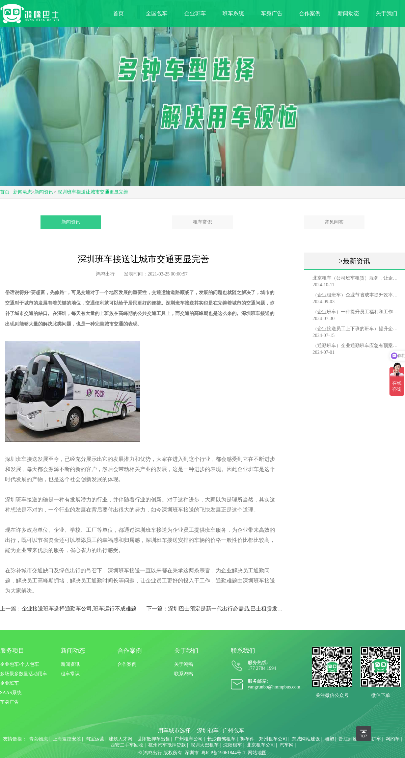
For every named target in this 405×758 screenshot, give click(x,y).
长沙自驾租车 (221, 738)
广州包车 (233, 730)
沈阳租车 (232, 745)
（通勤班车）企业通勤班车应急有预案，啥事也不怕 (356, 345)
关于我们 (386, 13)
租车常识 (202, 222)
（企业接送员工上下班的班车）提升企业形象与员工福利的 (356, 328)
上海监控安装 (67, 738)
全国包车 (156, 13)
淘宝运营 (94, 738)
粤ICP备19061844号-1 (223, 752)
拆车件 (247, 738)
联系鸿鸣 (183, 673)
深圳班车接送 (255, 313)
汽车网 (286, 745)
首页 (118, 13)
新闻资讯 (43, 191)
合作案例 (310, 13)
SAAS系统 (11, 692)
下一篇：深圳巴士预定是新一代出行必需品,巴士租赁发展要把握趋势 (216, 608)
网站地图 (257, 752)
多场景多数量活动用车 (23, 673)
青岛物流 (38, 738)
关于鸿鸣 (183, 664)
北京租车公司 (261, 745)
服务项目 (12, 650)
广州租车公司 (188, 738)
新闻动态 (348, 13)
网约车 (392, 738)
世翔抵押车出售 (153, 738)
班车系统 (233, 13)
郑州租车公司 (273, 738)
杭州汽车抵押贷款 (167, 745)
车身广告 (271, 13)
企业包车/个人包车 (19, 664)
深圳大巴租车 (204, 745)
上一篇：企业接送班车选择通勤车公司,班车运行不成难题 (68, 608)
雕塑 (329, 738)
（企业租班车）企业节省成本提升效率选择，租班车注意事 (356, 294)
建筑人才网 (120, 738)
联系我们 (243, 650)
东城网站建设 (306, 738)
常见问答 (334, 222)
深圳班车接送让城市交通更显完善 (92, 191)
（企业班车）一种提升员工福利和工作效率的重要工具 (356, 311)
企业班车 (195, 13)
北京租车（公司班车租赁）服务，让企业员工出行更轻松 (356, 278)
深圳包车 (208, 730)
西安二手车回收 (126, 745)
